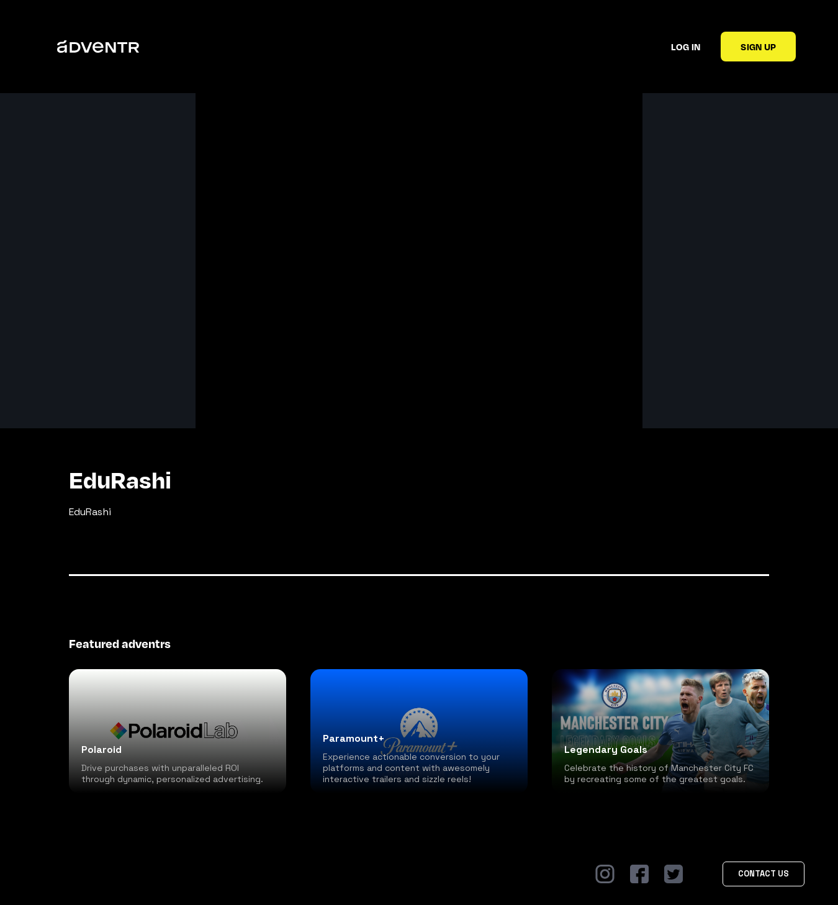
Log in (685, 46)
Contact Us (763, 873)
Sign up (758, 46)
